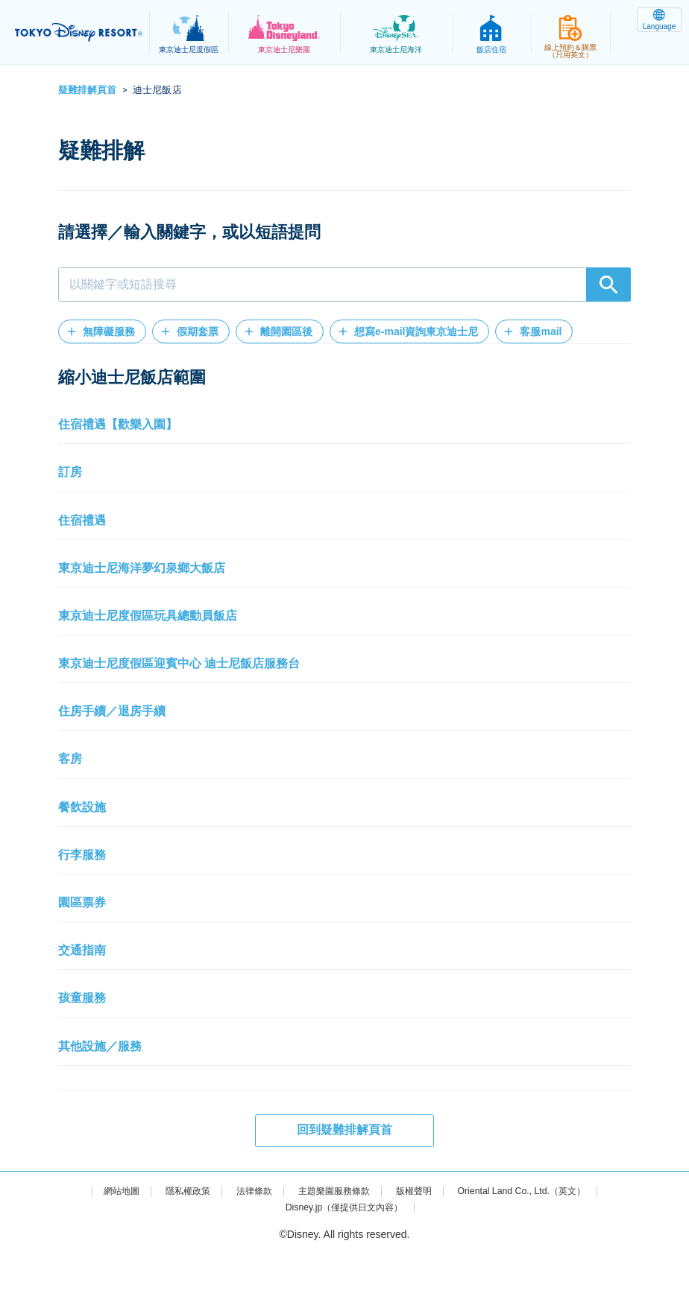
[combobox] (344, 284)
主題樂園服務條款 (331, 1244)
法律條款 (242, 1244)
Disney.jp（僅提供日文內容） (344, 1260)
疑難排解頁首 (87, 89)
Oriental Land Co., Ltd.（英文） (540, 1244)
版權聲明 (420, 1244)
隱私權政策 (169, 1244)
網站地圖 (96, 1244)
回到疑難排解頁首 (344, 1183)
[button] (102, 331)
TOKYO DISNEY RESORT (82, 33)
